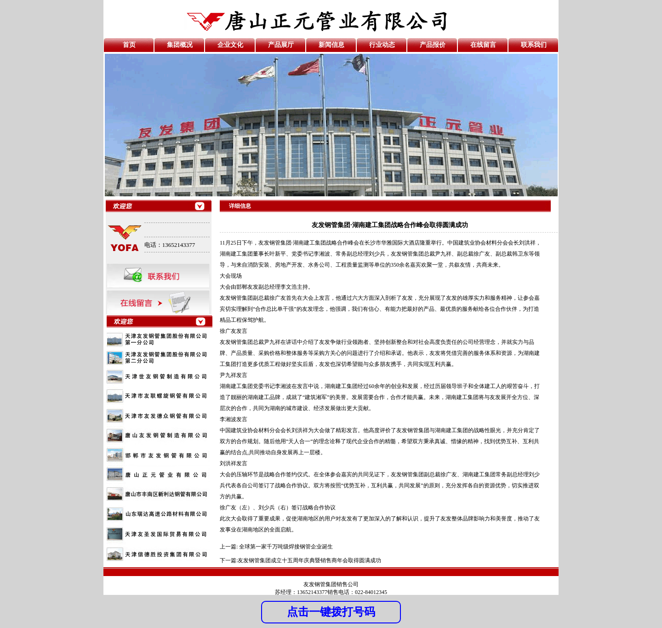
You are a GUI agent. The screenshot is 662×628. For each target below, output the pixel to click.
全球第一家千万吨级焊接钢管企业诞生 (286, 546)
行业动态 (382, 44)
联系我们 (534, 44)
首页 (129, 44)
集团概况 (180, 44)
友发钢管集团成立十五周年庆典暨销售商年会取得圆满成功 (309, 560)
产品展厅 (281, 44)
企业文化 (230, 44)
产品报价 (432, 44)
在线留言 (483, 44)
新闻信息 (331, 44)
